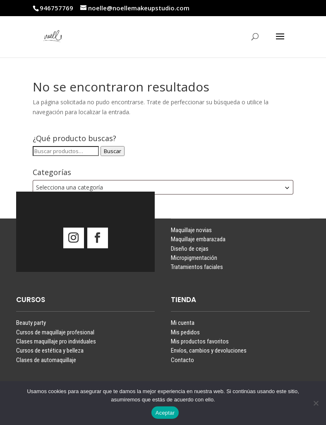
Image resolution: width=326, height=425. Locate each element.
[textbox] (163, 187)
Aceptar (165, 413)
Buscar (112, 151)
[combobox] (163, 187)
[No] (316, 403)
